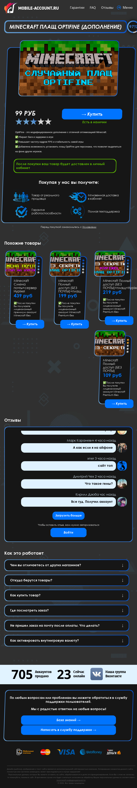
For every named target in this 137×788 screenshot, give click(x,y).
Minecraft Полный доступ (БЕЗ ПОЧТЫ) (112, 368)
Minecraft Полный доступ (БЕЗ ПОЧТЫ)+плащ (69, 287)
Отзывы (105, 7)
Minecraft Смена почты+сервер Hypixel (25, 287)
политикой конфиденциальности (71, 780)
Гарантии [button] (75, 7)
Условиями (89, 227)
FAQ (91, 7)
